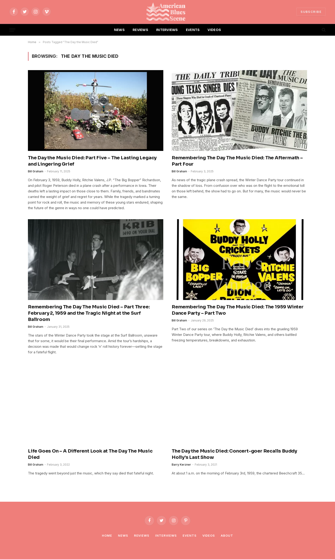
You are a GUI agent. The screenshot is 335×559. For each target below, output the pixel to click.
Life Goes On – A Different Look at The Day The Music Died (90, 454)
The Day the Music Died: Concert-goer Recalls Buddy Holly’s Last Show (234, 454)
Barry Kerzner (181, 464)
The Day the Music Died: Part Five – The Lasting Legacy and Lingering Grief (92, 161)
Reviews (141, 535)
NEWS (119, 30)
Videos (208, 535)
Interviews (166, 535)
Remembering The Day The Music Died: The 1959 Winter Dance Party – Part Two (238, 310)
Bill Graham (35, 171)
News (123, 535)
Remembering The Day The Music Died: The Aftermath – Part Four (237, 161)
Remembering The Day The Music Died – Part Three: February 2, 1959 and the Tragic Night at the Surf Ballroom (89, 313)
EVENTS (193, 30)
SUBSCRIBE (311, 12)
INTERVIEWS (167, 30)
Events (189, 535)
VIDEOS (214, 30)
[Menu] (12, 30)
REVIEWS (140, 30)
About (227, 535)
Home (107, 535)
